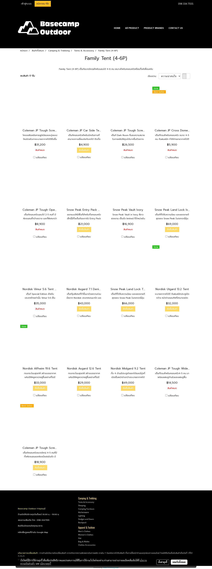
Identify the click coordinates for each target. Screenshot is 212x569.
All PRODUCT (132, 27)
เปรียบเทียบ (41, 157)
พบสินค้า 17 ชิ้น (27, 76)
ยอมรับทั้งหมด (179, 562)
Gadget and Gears (86, 519)
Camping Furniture (86, 509)
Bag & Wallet (83, 541)
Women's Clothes (85, 534)
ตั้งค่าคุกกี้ (162, 562)
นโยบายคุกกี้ (45, 563)
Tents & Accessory (86, 502)
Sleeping (82, 505)
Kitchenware (83, 512)
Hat (79, 538)
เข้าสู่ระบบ (26, 3)
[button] (190, 28)
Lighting (81, 515)
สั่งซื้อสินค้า (84, 150)
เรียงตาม (153, 76)
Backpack (82, 522)
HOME (117, 27)
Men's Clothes (84, 531)
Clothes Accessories (86, 545)
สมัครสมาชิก (42, 3)
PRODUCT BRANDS (154, 27)
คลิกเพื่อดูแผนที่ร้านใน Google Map (33, 532)
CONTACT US (176, 27)
